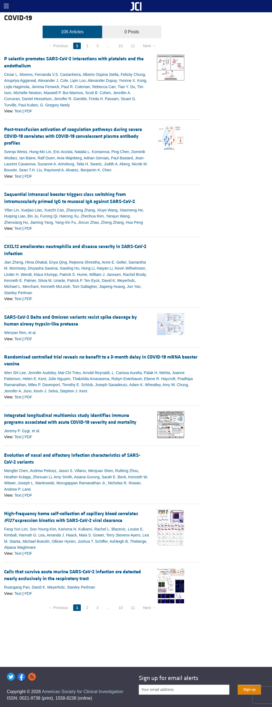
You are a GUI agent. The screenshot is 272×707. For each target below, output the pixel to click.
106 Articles (72, 31)
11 (133, 46)
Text (18, 111)
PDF (28, 111)
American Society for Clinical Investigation (82, 691)
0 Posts (132, 31)
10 (121, 46)
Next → (149, 46)
